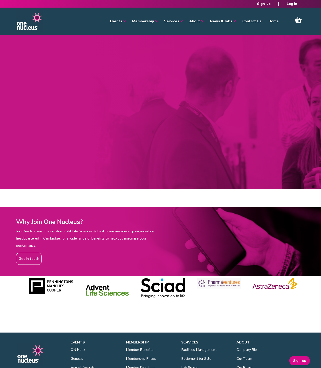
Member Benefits (140, 349)
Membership (143, 21)
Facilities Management (199, 349)
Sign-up (264, 4)
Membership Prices (141, 358)
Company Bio (247, 349)
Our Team (244, 358)
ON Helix (78, 349)
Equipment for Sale (196, 358)
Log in (292, 4)
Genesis (77, 358)
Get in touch (29, 258)
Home (273, 21)
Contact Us (251, 21)
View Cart (298, 20)
